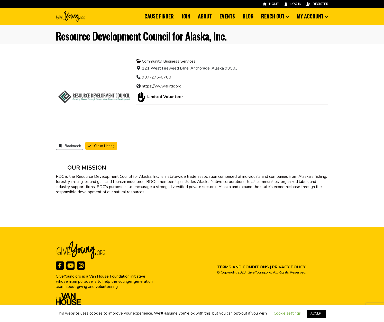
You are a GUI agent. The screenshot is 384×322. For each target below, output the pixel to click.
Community (151, 61)
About (205, 16)
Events (227, 16)
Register (317, 4)
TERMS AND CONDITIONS (243, 267)
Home (270, 4)
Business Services (179, 61)
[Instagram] (81, 265)
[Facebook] (60, 265)
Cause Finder (159, 16)
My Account (310, 16)
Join (185, 16)
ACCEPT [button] (316, 313)
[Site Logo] (71, 16)
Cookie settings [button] (287, 313)
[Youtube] (70, 265)
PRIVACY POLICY (289, 267)
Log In (292, 4)
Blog (248, 16)
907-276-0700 (156, 77)
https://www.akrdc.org (161, 86)
